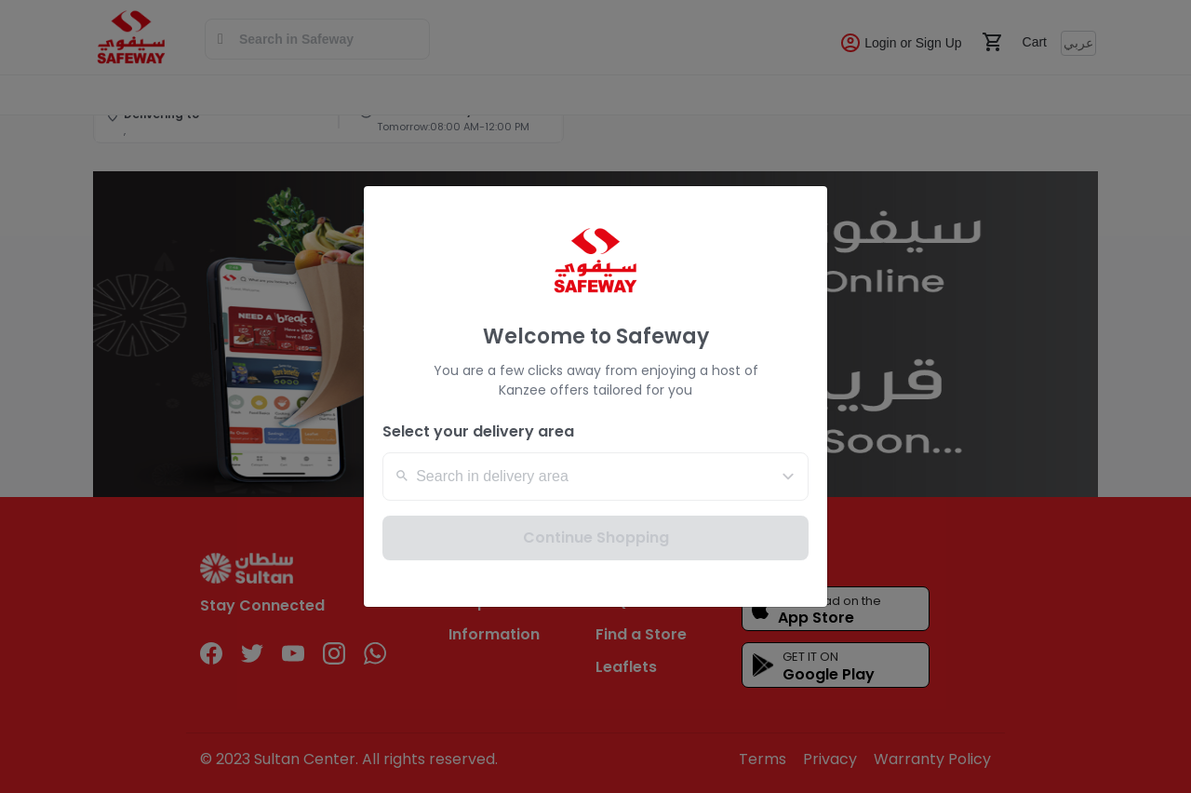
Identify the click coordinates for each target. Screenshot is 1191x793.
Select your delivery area (478, 431)
